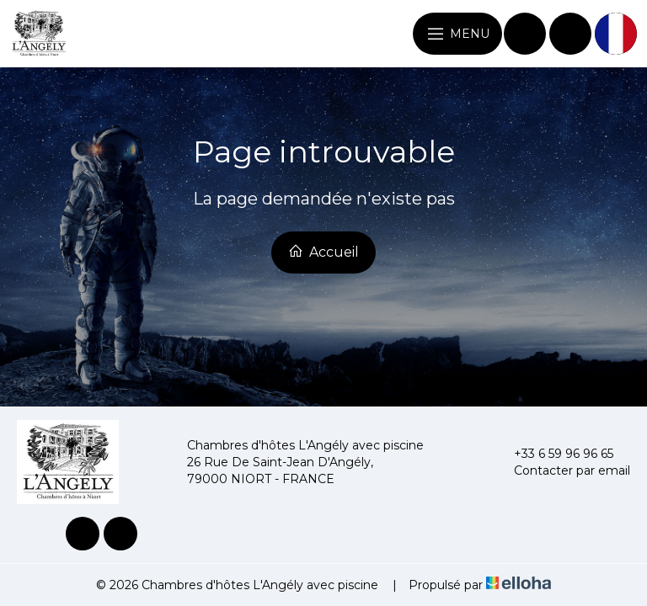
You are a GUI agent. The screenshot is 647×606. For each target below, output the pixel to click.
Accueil (323, 251)
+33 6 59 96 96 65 (554, 453)
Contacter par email (562, 470)
